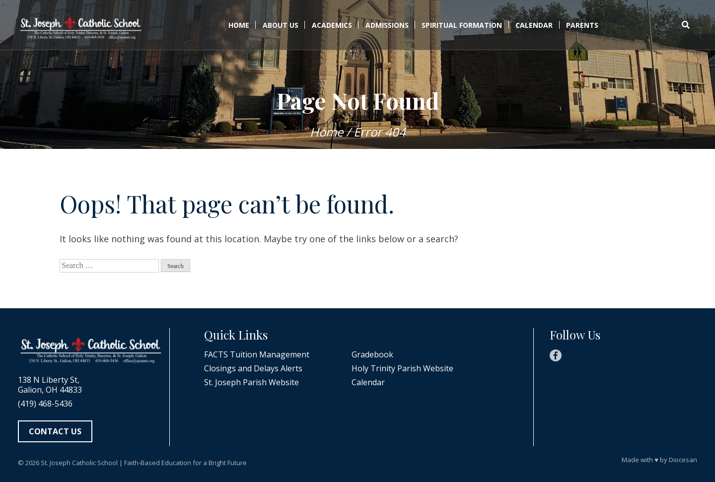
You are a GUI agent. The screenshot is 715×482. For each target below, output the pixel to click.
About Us (280, 25)
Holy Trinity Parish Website (402, 368)
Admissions (387, 25)
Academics (332, 25)
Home (238, 25)
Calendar (534, 25)
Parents (582, 25)
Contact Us (55, 431)
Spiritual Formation (462, 25)
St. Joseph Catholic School (79, 462)
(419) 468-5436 (45, 404)
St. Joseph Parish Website (251, 382)
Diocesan (683, 459)
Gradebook (372, 354)
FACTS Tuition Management (256, 354)
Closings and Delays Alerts (253, 368)
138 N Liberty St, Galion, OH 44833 (50, 385)
